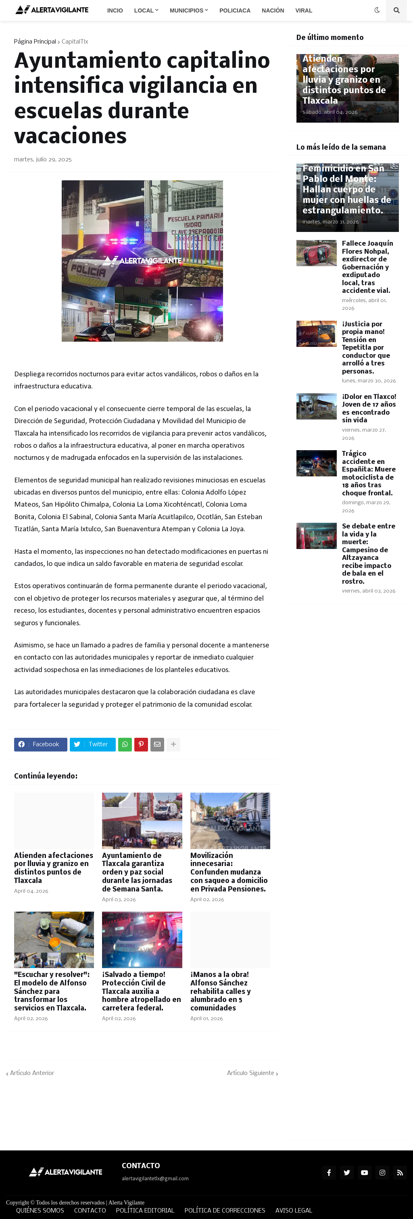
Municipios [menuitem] (186, 10)
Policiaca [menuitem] (234, 10)
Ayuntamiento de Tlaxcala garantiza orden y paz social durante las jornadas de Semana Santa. (137, 872)
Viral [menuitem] (304, 10)
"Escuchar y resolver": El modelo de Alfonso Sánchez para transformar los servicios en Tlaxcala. (52, 991)
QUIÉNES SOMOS (40, 1211)
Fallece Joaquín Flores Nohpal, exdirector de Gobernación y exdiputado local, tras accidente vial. (367, 267)
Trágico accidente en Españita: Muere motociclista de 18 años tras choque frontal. (369, 474)
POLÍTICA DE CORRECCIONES (225, 1211)
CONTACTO (90, 1211)
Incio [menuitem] (115, 10)
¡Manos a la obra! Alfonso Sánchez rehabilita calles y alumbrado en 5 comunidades (220, 991)
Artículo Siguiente (250, 1073)
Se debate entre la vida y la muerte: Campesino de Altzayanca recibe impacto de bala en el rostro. (368, 554)
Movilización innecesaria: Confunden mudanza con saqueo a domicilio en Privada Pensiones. (229, 872)
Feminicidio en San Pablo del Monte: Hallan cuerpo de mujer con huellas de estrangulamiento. (346, 190)
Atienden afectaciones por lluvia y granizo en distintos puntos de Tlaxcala (53, 868)
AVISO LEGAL (294, 1211)
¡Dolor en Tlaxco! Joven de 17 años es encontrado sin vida (369, 409)
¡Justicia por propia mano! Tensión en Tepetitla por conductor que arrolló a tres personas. (366, 348)
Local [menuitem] (144, 10)
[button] (377, 10)
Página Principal (35, 42)
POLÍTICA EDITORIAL (145, 1211)
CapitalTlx (75, 42)
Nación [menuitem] (273, 10)
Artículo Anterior (32, 1073)
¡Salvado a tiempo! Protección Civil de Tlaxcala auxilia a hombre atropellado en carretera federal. (141, 991)
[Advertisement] (347, 743)
